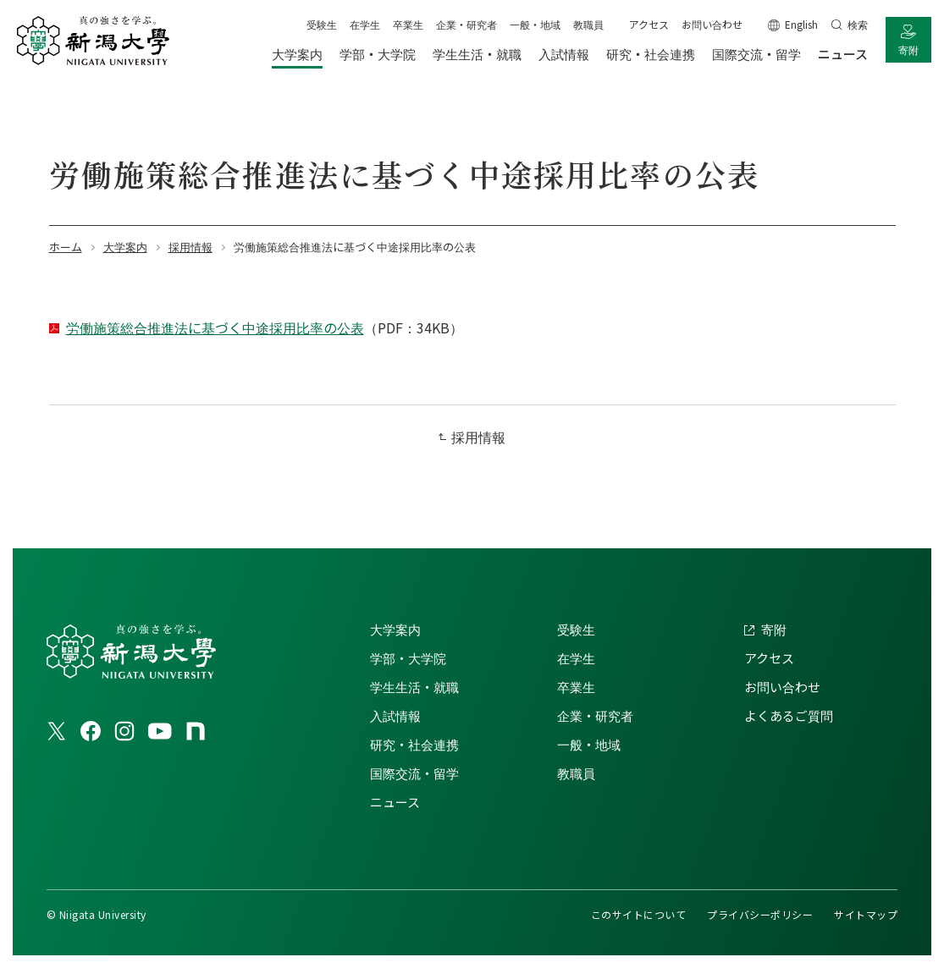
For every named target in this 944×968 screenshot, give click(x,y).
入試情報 (395, 715)
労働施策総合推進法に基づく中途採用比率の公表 (215, 327)
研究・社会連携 (414, 744)
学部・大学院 (408, 658)
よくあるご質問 (788, 715)
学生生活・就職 (414, 687)
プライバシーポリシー (760, 914)
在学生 (365, 24)
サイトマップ (865, 914)
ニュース (395, 802)
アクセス (649, 24)
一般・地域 (535, 24)
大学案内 (395, 629)
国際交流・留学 (414, 773)
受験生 (321, 24)
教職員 (588, 24)
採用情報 (478, 436)
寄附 (908, 49)
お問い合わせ (712, 24)
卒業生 (408, 24)
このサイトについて (638, 914)
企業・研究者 (466, 24)
